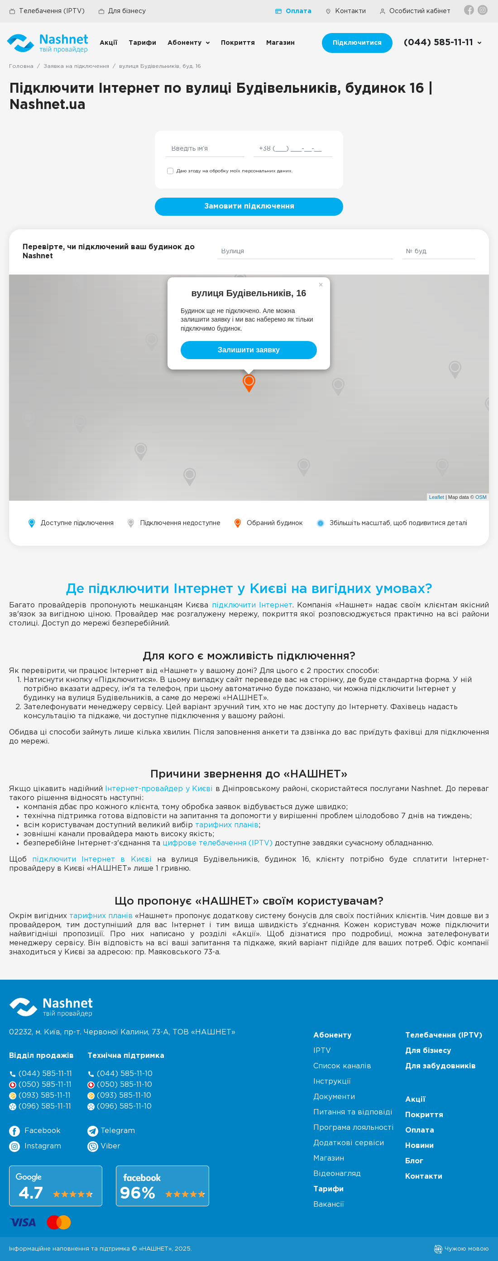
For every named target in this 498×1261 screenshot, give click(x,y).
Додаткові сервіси (348, 1143)
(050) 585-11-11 (40, 1085)
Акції (108, 43)
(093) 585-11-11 (40, 1096)
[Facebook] (469, 10)
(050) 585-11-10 (119, 1085)
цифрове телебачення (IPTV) (218, 843)
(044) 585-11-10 (120, 1074)
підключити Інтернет (252, 605)
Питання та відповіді (353, 1112)
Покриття (238, 43)
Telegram (111, 1131)
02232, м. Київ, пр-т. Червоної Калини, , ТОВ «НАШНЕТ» (122, 1032)
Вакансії (328, 1204)
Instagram (35, 1146)
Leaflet (436, 497)
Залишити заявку (249, 350)
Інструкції (332, 1081)
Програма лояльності (353, 1127)
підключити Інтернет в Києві (91, 859)
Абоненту (184, 43)
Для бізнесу (122, 11)
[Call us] (443, 43)
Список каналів (342, 1066)
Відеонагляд (337, 1174)
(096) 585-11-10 (119, 1106)
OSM (481, 497)
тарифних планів (227, 825)
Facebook (35, 1131)
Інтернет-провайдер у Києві (159, 789)
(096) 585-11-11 (40, 1106)
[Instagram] (483, 10)
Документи (334, 1097)
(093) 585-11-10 (119, 1096)
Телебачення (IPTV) (47, 11)
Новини (419, 1145)
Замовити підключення (249, 206)
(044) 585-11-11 (40, 1074)
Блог (414, 1161)
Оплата (293, 11)
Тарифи (142, 43)
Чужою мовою (461, 1249)
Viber (103, 1146)
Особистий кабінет (414, 11)
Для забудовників (440, 1066)
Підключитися (357, 43)
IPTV (322, 1051)
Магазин (280, 43)
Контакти (345, 11)
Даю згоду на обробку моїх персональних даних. (234, 171)
